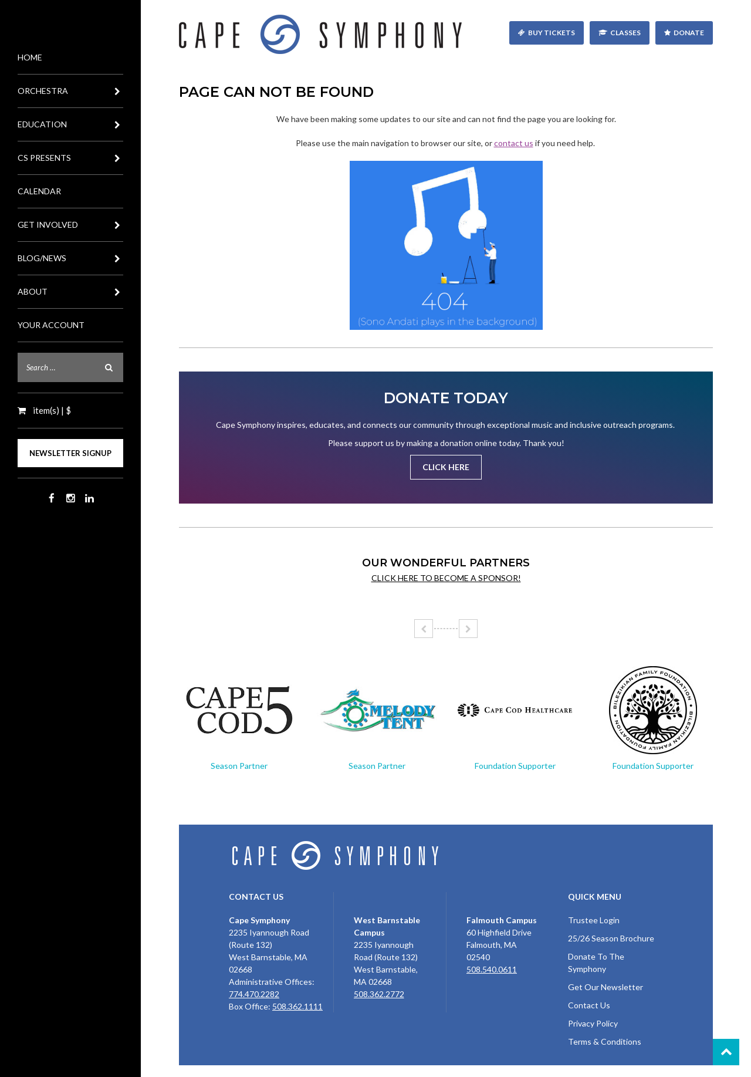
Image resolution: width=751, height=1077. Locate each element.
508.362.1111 (297, 1006)
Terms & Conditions (604, 1041)
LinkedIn (89, 498)
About (70, 291)
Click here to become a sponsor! (446, 578)
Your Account (51, 325)
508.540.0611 (491, 969)
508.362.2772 (379, 994)
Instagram (70, 498)
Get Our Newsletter (605, 987)
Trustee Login (594, 920)
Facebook (51, 498)
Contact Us (589, 1005)
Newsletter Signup (70, 453)
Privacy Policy (593, 1023)
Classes (625, 32)
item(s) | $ (51, 410)
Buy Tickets (551, 32)
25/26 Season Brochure (611, 938)
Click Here (445, 467)
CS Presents (70, 158)
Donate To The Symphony (596, 962)
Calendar (39, 191)
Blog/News (70, 258)
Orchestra (70, 91)
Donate (689, 32)
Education (70, 124)
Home (30, 57)
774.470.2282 (254, 994)
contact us (513, 143)
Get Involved (70, 225)
